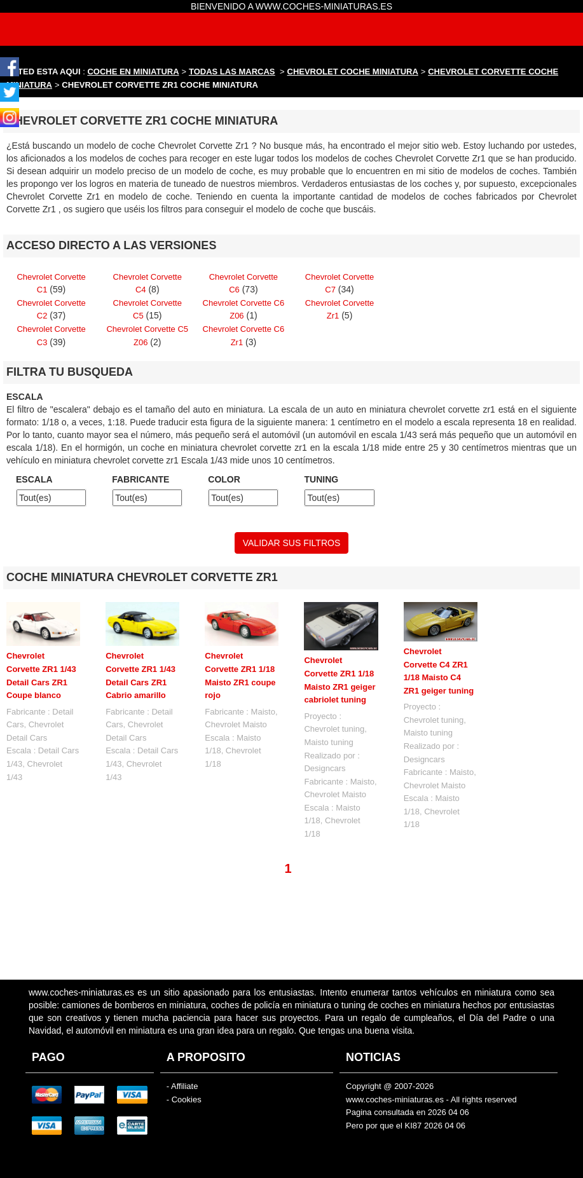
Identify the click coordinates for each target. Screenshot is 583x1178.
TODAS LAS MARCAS (232, 71)
